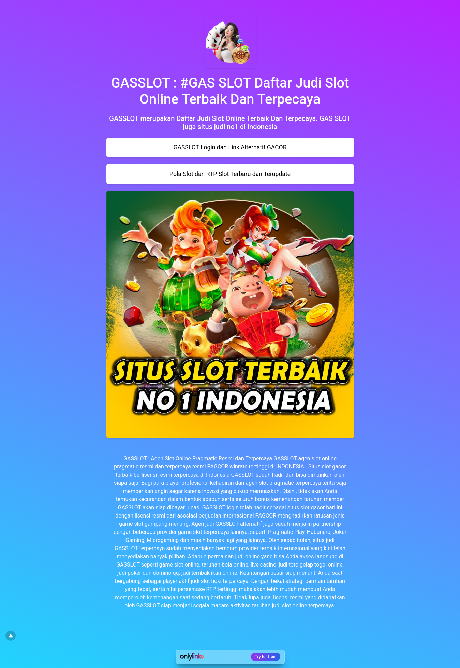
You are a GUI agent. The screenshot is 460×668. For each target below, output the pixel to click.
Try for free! (266, 656)
